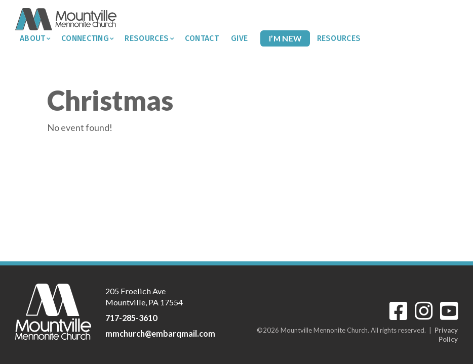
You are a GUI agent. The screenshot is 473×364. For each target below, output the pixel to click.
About (33, 38)
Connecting (85, 38)
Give (239, 38)
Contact (202, 38)
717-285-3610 (131, 318)
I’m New (285, 38)
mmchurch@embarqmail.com (160, 333)
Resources (147, 38)
